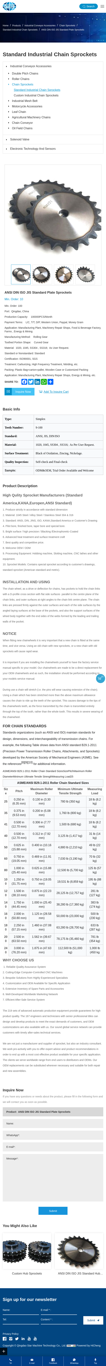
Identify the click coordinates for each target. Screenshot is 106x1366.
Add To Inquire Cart (56, 391)
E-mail (31, 1363)
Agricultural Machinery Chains (31, 117)
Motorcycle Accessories (27, 106)
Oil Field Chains (22, 128)
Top (95, 1363)
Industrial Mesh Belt (25, 100)
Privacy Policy (11, 1333)
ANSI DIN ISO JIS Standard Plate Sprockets (62, 29)
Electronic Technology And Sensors (33, 148)
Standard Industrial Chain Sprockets (20, 29)
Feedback (53, 1363)
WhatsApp (74, 1363)
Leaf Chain (19, 111)
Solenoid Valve (19, 139)
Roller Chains (20, 79)
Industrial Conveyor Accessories (40, 25)
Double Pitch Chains (25, 73)
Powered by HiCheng (88, 1345)
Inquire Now (23, 391)
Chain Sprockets (67, 25)
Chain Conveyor (22, 122)
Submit (53, 1211)
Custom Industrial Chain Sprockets (36, 95)
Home (6, 25)
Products (16, 25)
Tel (10, 1363)
